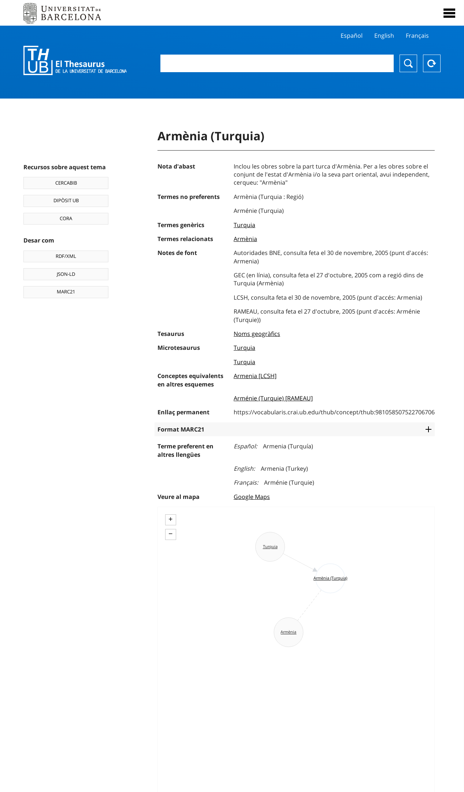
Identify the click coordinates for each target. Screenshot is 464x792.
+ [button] (170, 519)
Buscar (408, 63)
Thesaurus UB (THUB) (77, 60)
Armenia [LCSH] (255, 376)
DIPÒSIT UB (66, 200)
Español (352, 36)
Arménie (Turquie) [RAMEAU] (273, 398)
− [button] (170, 534)
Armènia (245, 239)
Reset (432, 63)
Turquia (244, 225)
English (384, 36)
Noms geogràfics (257, 334)
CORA (66, 218)
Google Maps (252, 497)
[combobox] (277, 63)
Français (417, 36)
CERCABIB (66, 183)
